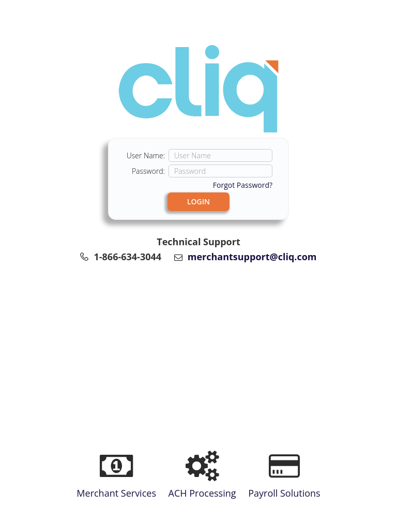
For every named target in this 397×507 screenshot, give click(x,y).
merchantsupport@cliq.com (252, 256)
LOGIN (198, 201)
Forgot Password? (242, 185)
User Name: (146, 155)
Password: (148, 171)
